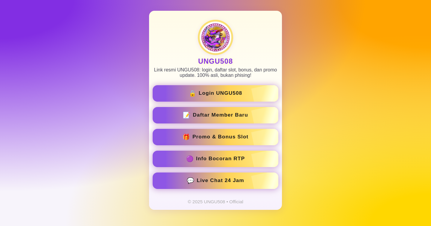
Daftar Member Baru (215, 115)
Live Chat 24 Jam (215, 180)
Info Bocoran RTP (215, 158)
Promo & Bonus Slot (215, 137)
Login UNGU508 (215, 93)
